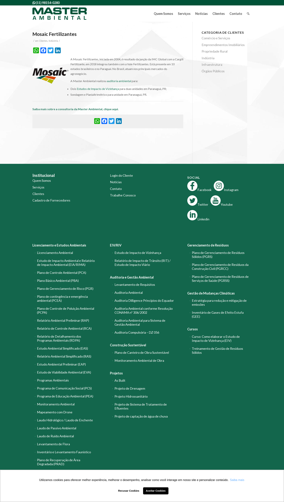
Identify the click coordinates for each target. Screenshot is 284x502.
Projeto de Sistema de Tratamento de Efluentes (140, 406)
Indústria (53, 40)
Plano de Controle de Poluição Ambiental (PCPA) (65, 310)
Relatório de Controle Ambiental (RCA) (64, 328)
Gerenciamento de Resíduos (208, 245)
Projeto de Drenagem (129, 388)
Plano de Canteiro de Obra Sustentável (141, 352)
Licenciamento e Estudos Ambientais (59, 245)
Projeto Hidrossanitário (131, 396)
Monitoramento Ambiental (56, 404)
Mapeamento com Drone (54, 412)
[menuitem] (163, 13)
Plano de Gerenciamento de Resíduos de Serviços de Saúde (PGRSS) (220, 279)
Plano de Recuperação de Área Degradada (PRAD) (58, 462)
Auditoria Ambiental (128, 292)
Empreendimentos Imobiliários (223, 45)
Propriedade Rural (214, 51)
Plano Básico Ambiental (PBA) (58, 281)
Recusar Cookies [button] (128, 490)
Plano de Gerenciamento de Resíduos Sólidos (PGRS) (218, 255)
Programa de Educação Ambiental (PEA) (65, 396)
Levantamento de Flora (53, 444)
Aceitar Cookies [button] (156, 490)
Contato (116, 189)
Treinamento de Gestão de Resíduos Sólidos (217, 350)
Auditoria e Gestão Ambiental (132, 277)
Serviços (38, 187)
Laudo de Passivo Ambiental (56, 428)
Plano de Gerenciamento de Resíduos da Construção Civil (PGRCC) (220, 267)
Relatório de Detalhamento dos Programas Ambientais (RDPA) (59, 338)
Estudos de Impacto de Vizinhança (98, 88)
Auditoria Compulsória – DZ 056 (136, 332)
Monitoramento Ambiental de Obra (139, 360)
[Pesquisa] (248, 13)
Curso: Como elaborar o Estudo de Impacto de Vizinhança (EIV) (216, 339)
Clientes (43, 40)
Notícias (116, 182)
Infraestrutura (212, 65)
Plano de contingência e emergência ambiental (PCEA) (62, 298)
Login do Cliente (121, 175)
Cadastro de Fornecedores (51, 200)
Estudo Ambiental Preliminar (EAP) (61, 364)
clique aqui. (111, 109)
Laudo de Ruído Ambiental (55, 436)
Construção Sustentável (128, 345)
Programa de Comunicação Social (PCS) (64, 388)
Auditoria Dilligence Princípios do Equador (144, 300)
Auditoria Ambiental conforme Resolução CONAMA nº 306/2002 (143, 310)
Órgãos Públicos (213, 71)
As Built (119, 380)
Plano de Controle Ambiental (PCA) (61, 273)
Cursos (192, 329)
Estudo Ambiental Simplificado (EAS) (62, 348)
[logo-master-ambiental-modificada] (59, 13)
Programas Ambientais (53, 380)
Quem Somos (41, 180)
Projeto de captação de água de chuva (141, 416)
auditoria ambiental (119, 81)
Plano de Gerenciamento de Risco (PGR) (65, 289)
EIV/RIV (116, 245)
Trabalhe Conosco (123, 195)
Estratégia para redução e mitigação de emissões (219, 302)
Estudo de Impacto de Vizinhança (137, 253)
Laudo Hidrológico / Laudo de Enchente (65, 420)
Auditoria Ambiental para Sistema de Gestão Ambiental (139, 322)
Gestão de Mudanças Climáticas (211, 293)
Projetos (116, 373)
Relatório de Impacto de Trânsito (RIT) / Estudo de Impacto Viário (142, 263)
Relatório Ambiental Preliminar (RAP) (63, 320)
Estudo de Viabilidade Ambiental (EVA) (64, 372)
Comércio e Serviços (216, 38)
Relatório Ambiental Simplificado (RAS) (64, 356)
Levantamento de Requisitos (134, 285)
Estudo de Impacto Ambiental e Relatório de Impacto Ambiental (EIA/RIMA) (66, 263)
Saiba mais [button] (237, 480)
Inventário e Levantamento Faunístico (64, 452)
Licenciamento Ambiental (55, 253)
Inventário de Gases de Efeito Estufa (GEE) (218, 314)
